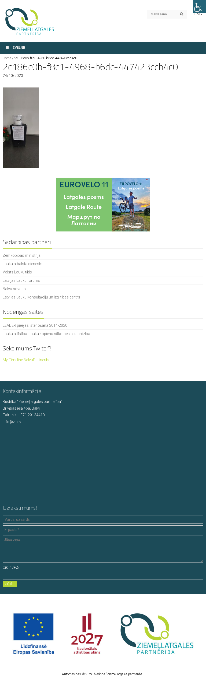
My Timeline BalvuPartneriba (26, 360)
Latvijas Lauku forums (21, 280)
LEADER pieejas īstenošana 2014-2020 (35, 325)
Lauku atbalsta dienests (22, 264)
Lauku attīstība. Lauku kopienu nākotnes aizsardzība (46, 334)
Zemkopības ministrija (22, 255)
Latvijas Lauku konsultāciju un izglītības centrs (41, 297)
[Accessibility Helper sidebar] (199, 6)
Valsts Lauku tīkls (17, 272)
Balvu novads (14, 289)
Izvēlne (15, 48)
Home (7, 58)
